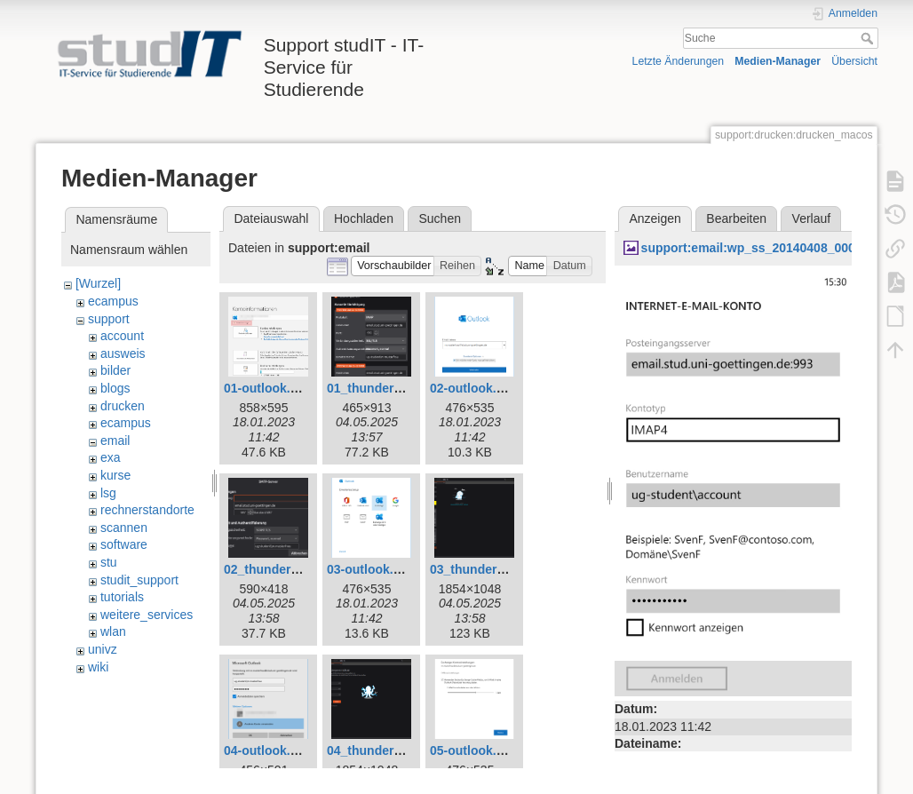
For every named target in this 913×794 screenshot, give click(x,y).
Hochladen (363, 218)
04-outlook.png (268, 750)
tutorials (122, 597)
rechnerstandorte (147, 510)
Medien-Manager (777, 61)
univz (102, 649)
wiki (98, 667)
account (122, 336)
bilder (115, 370)
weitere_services (146, 614)
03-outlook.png (371, 569)
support (109, 319)
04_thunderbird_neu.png (399, 750)
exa (110, 457)
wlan (113, 631)
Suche (869, 38)
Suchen (440, 218)
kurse (115, 475)
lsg (108, 493)
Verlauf (811, 218)
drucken (122, 406)
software (123, 544)
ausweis (123, 353)
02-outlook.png (474, 388)
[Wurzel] (98, 283)
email (115, 440)
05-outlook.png (474, 750)
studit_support (139, 580)
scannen (123, 527)
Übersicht (854, 61)
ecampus (113, 301)
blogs (115, 388)
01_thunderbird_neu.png (399, 388)
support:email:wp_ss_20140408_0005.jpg (763, 248)
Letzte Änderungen (678, 61)
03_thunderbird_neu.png (503, 569)
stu (108, 562)
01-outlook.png (268, 388)
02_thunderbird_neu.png (296, 569)
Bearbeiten (736, 218)
